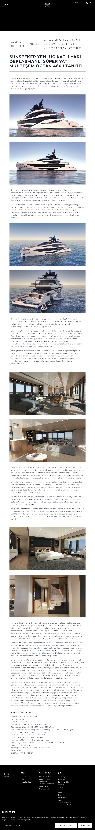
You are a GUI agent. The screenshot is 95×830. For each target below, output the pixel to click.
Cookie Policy (44, 786)
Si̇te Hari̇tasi (25, 777)
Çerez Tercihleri (26, 782)
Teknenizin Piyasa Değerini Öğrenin (64, 803)
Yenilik (60, 790)
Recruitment (44, 789)
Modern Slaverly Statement (45, 780)
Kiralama (61, 779)
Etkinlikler (61, 787)
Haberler (61, 785)
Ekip (59, 795)
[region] (47, 822)
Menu (5, 5)
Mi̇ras (60, 800)
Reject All (85, 825)
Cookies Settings (11, 825)
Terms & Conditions (46, 784)
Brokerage (62, 777)
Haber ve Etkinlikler (17, 44)
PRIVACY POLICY (45, 777)
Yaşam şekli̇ (62, 798)
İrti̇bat (77, 3)
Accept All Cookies (66, 825)
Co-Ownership (63, 782)
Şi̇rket (60, 792)
